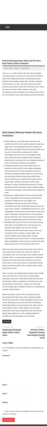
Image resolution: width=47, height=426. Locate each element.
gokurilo (16, 68)
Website (5, 402)
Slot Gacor (9, 73)
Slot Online (7, 321)
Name (4, 385)
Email (4, 393)
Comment (6, 355)
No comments (25, 68)
